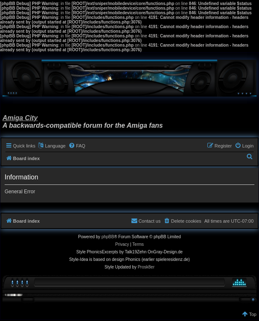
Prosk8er (146, 267)
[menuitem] (76, 146)
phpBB (108, 236)
